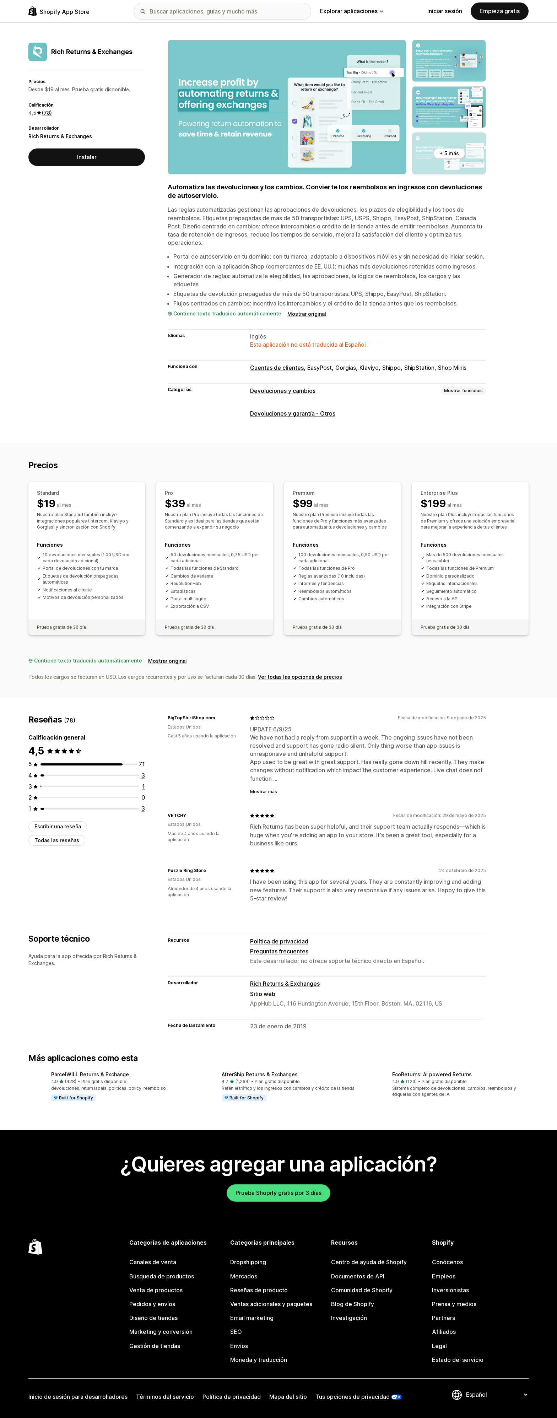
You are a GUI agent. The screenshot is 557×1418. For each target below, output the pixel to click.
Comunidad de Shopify (362, 1290)
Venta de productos (156, 1290)
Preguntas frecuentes (279, 951)
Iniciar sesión (444, 11)
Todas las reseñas (56, 840)
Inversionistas (450, 1290)
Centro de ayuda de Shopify (369, 1262)
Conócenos (447, 1262)
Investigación (349, 1317)
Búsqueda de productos (161, 1276)
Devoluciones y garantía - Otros (292, 413)
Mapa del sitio (288, 1396)
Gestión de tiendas (154, 1345)
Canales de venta (152, 1262)
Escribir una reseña (57, 826)
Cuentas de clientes (277, 367)
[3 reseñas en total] (143, 775)
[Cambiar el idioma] (497, 1394)
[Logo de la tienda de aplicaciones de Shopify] (59, 11)
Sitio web (262, 993)
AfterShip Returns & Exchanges (260, 1074)
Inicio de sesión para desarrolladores (78, 1396)
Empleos (443, 1276)
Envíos (239, 1345)
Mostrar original (306, 314)
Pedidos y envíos (152, 1304)
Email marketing (252, 1317)
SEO (236, 1331)
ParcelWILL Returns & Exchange (90, 1074)
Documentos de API (357, 1276)
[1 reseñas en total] (143, 786)
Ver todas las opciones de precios (300, 677)
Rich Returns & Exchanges (60, 136)
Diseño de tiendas (153, 1317)
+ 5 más (449, 153)
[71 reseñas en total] (142, 764)
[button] (108, 1087)
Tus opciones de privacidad (352, 1396)
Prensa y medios (454, 1304)
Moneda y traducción (258, 1359)
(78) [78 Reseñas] (47, 113)
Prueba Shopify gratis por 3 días (278, 1192)
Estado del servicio (457, 1359)
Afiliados (444, 1331)
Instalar (87, 157)
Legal (439, 1345)
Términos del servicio (165, 1396)
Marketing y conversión (161, 1331)
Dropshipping (248, 1262)
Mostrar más (263, 791)
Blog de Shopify (352, 1304)
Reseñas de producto (259, 1290)
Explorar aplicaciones (351, 11)
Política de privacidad (279, 941)
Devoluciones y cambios (282, 390)
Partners (443, 1317)
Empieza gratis (500, 11)
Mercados (243, 1276)
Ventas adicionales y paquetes (271, 1304)
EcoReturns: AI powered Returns (432, 1074)
